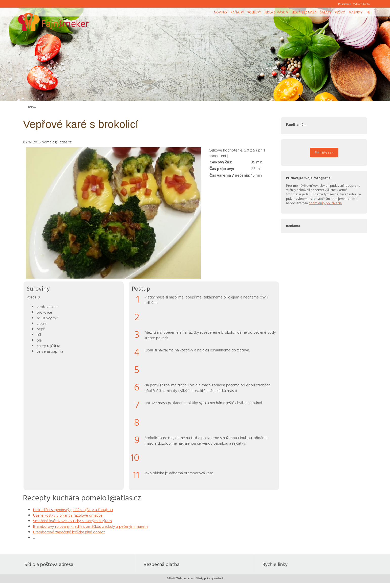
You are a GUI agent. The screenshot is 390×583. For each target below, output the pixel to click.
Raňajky (237, 12)
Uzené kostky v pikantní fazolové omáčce (67, 515)
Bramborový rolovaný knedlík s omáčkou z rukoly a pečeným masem (90, 526)
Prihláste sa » (324, 152)
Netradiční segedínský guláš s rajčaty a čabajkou (73, 509)
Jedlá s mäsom (276, 12)
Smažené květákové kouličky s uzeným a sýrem (72, 521)
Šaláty (325, 12)
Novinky (220, 12)
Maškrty (355, 12)
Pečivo (340, 12)
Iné (368, 12)
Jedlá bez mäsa (304, 12)
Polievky (254, 12)
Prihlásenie (344, 4)
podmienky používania (325, 202)
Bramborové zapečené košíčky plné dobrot (69, 532)
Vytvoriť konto (361, 4)
